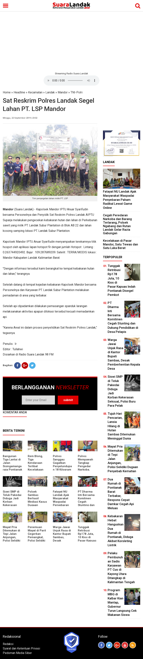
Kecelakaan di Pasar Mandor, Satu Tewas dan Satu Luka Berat (120, 244)
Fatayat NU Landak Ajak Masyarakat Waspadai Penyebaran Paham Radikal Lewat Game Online (62, 503)
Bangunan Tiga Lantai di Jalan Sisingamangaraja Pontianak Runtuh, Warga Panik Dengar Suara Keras (12, 469)
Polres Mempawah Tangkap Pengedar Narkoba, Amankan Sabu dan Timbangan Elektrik (85, 469)
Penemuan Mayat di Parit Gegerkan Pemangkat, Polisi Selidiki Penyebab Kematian (37, 537)
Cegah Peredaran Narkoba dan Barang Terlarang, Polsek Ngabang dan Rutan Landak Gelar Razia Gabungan (117, 224)
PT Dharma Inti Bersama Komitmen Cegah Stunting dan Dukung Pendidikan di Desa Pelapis (87, 503)
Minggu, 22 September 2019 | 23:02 (20, 118)
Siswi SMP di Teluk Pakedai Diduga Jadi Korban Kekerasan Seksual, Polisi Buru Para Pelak (12, 503)
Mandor (63, 92)
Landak (50, 92)
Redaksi (8, 644)
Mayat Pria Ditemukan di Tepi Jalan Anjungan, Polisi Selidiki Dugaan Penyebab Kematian (11, 538)
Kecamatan (35, 92)
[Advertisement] (71, 41)
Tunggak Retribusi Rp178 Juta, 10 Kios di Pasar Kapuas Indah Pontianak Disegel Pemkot (87, 540)
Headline (19, 92)
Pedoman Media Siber (17, 653)
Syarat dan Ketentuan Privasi (21, 648)
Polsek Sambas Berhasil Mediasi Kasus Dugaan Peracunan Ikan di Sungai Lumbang (37, 503)
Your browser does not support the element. (71, 80)
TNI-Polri (76, 92)
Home (7, 92)
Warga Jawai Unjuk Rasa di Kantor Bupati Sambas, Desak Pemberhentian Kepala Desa (62, 537)
